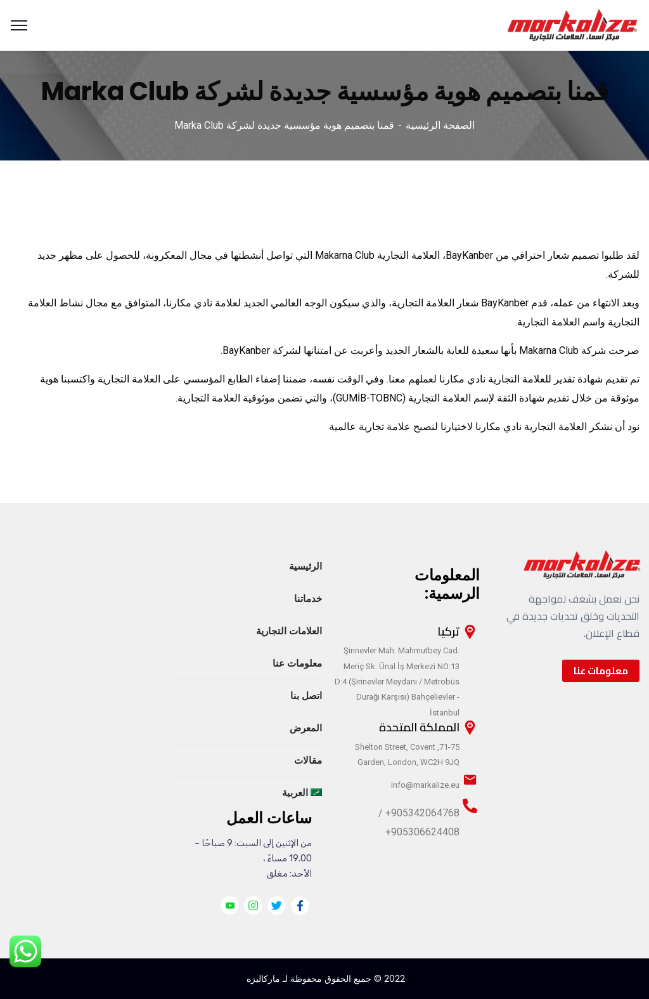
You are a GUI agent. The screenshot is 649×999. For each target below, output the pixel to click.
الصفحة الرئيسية (440, 125)
